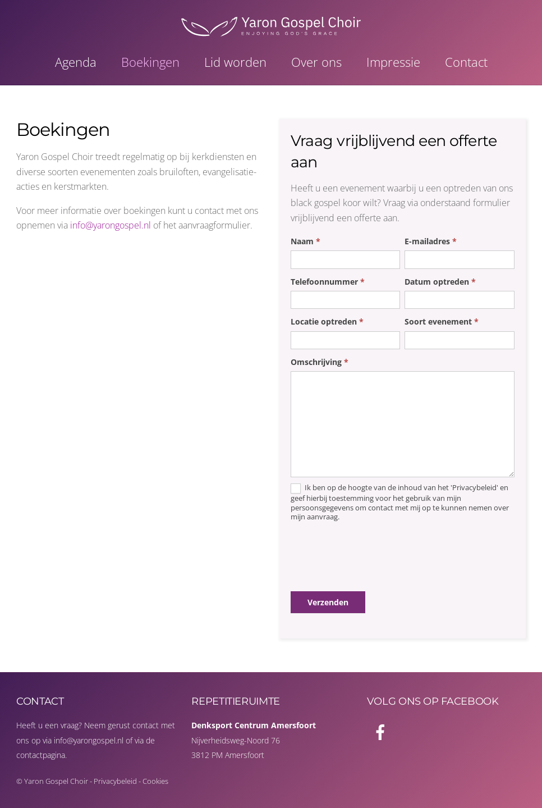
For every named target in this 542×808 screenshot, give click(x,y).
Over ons (316, 62)
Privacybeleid (115, 781)
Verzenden (327, 602)
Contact (466, 62)
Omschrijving (319, 362)
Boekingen (150, 62)
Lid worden (235, 62)
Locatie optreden (327, 321)
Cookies (155, 781)
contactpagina (40, 755)
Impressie (393, 62)
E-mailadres (431, 241)
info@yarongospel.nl (110, 225)
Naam (305, 241)
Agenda (76, 62)
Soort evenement (442, 321)
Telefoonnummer (328, 281)
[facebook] (382, 730)
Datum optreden (440, 281)
